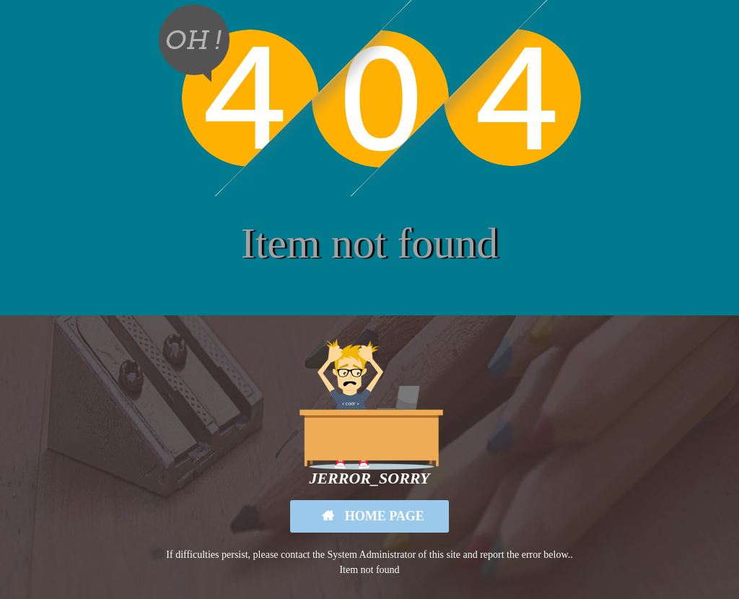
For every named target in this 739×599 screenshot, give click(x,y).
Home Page (382, 516)
